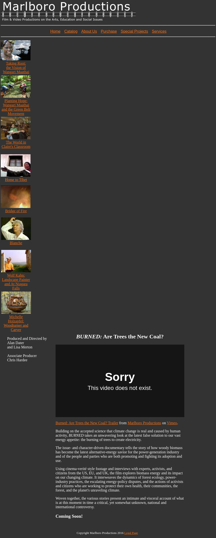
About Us (89, 31)
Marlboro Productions (144, 423)
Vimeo (172, 423)
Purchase (109, 31)
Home (55, 31)
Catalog (70, 31)
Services (159, 31)
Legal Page (131, 533)
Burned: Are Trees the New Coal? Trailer (87, 423)
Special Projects (134, 31)
